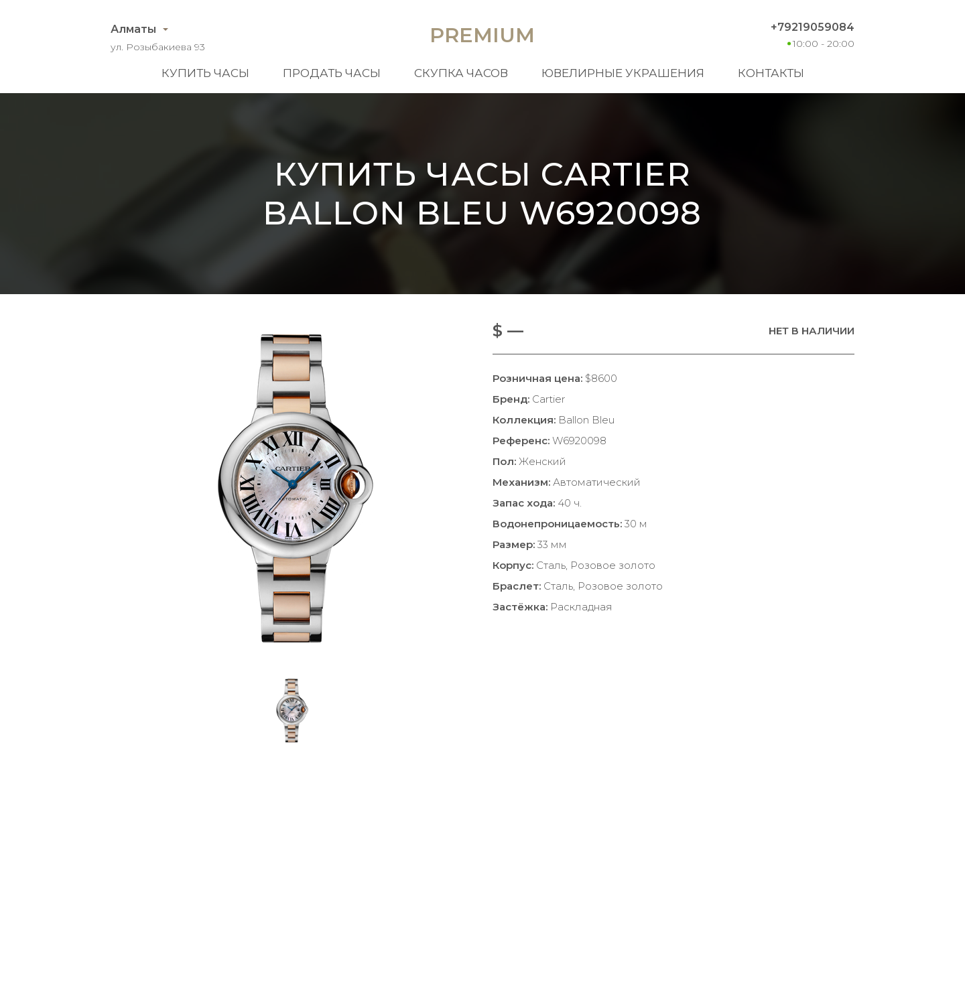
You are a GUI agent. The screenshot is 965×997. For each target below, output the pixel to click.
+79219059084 (812, 27)
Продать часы (332, 73)
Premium (482, 35)
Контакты (771, 73)
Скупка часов (461, 73)
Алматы (133, 29)
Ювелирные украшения (622, 73)
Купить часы (205, 73)
